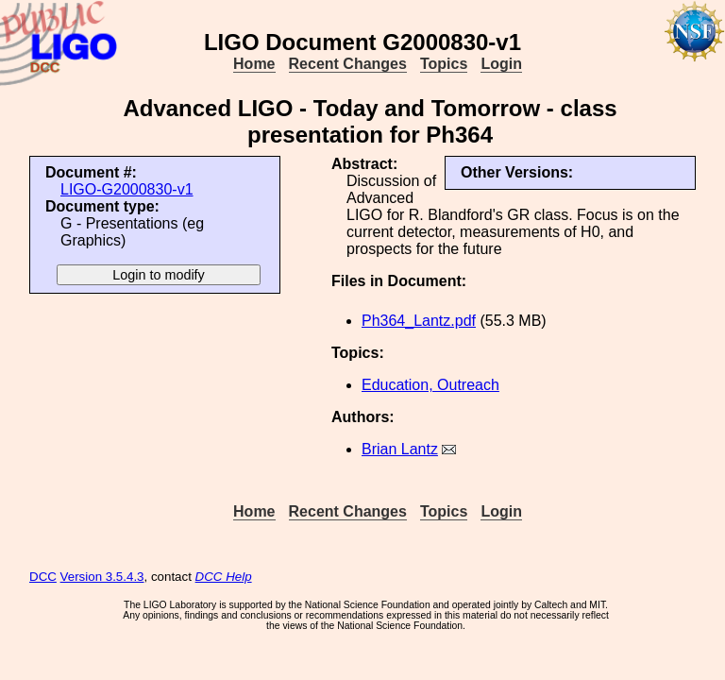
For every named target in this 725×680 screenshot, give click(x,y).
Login (501, 64)
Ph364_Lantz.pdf (419, 321)
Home (254, 64)
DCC (43, 577)
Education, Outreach (430, 385)
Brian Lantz (400, 449)
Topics (443, 64)
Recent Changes (348, 64)
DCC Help (223, 577)
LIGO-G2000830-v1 (127, 189)
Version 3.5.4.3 (102, 577)
